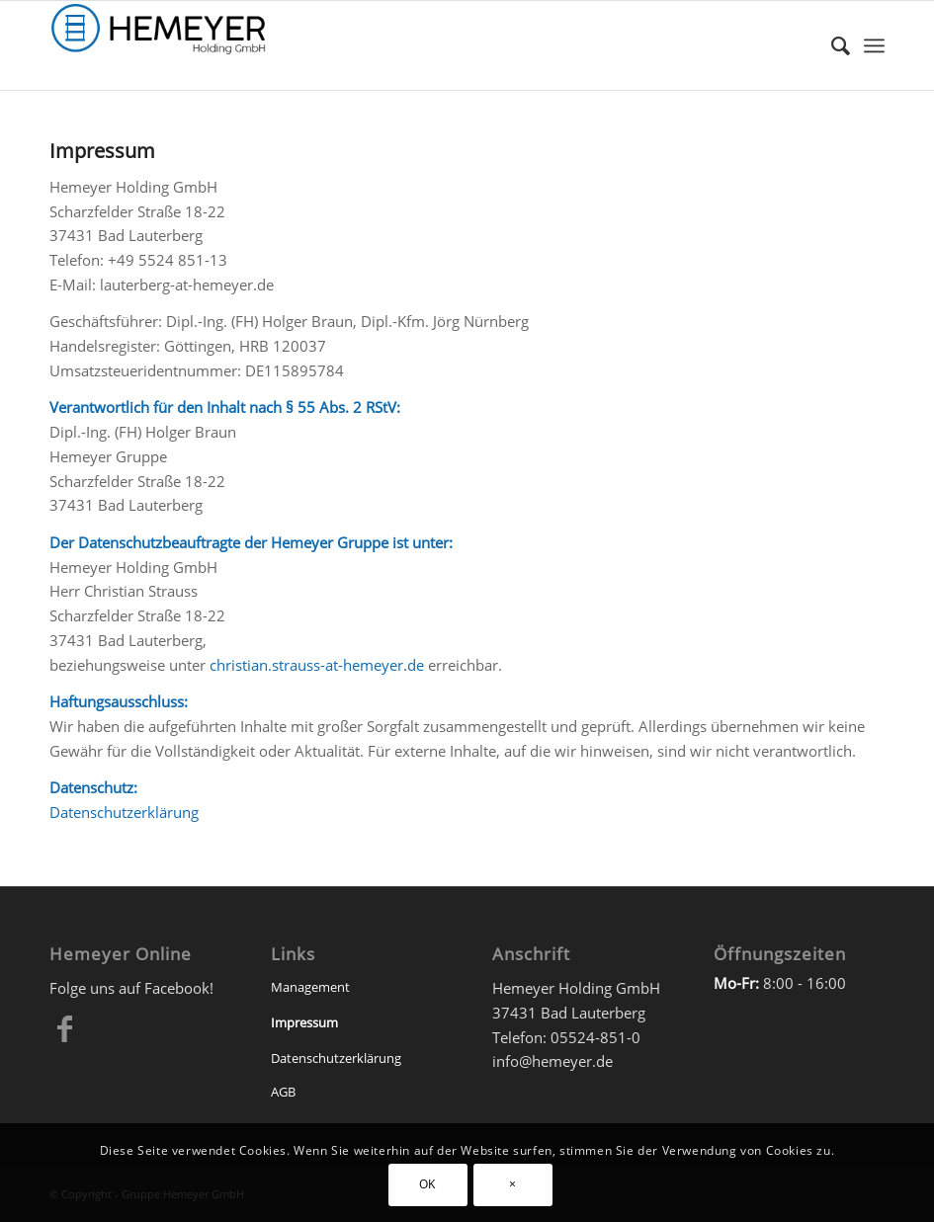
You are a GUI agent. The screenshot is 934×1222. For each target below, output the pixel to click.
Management (310, 987)
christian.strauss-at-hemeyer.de (317, 665)
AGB (283, 1091)
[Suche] (830, 45)
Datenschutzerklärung (124, 812)
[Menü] (874, 45)
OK (427, 1184)
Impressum (304, 1022)
